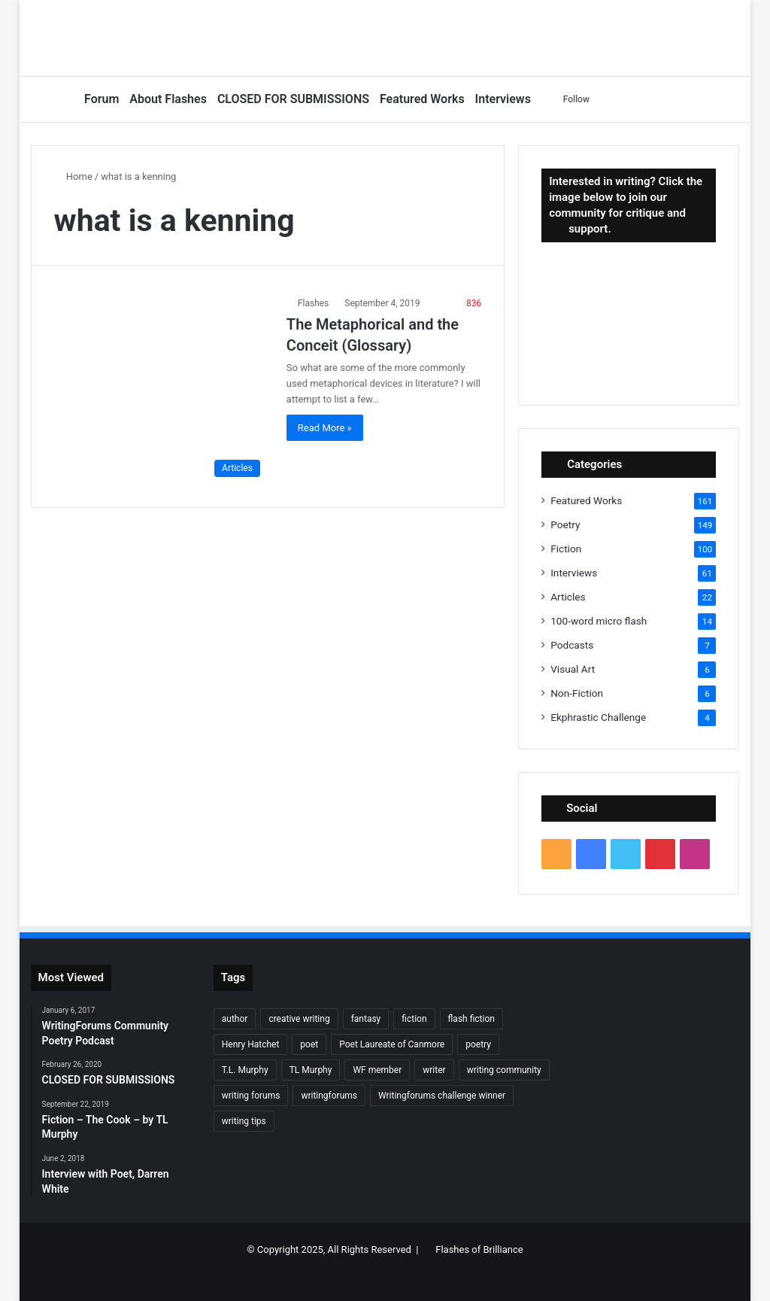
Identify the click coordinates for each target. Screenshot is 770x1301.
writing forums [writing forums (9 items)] (251, 1095)
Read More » (325, 427)
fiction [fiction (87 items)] (414, 1019)
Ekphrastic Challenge (598, 717)
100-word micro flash (598, 621)
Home (73, 176)
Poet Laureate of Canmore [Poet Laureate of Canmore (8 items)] (391, 1044)
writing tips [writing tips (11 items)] (244, 1121)
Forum (101, 99)
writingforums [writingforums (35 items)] (329, 1095)
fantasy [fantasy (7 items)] (366, 1019)
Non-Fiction (576, 693)
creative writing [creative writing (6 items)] (298, 1019)
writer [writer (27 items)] (434, 1070)
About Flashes (168, 99)
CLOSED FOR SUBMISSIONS (293, 99)
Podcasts (571, 645)
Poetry (565, 524)
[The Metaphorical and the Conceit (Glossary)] (161, 390)
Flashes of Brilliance (479, 1249)
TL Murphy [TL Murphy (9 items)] (311, 1070)
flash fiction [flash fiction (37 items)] (471, 1019)
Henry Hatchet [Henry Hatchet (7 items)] (251, 1044)
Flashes (313, 303)
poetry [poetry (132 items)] (478, 1044)
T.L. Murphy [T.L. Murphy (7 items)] (245, 1070)
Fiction (565, 549)
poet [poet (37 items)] (309, 1044)
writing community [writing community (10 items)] (504, 1070)
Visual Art (572, 669)
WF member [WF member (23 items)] (377, 1070)
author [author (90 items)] (235, 1019)
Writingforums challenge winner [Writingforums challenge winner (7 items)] (441, 1095)
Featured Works (422, 99)
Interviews (503, 99)
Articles (567, 597)
